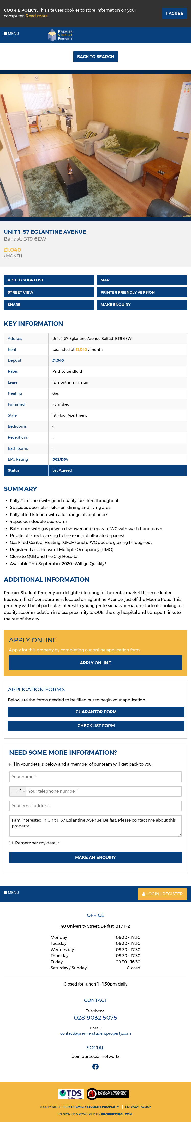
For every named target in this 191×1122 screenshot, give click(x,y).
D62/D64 (60, 459)
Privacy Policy (138, 1107)
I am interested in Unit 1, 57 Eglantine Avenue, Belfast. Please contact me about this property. (95, 826)
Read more (37, 16)
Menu (11, 33)
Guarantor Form (96, 711)
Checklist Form (96, 725)
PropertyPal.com (116, 1114)
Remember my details (37, 843)
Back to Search (95, 56)
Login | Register (162, 894)
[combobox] (17, 791)
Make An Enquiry (95, 857)
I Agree (174, 13)
